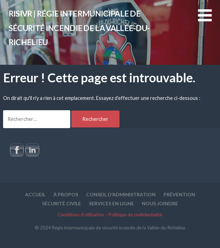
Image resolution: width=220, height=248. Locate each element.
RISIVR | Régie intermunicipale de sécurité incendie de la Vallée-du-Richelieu (79, 28)
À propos (65, 194)
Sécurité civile (61, 203)
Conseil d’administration (121, 194)
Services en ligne (111, 203)
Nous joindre (160, 203)
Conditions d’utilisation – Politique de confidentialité (109, 214)
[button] (209, 19)
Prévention (179, 194)
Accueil (35, 194)
